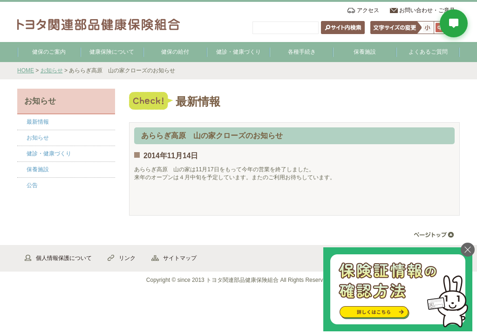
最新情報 (38, 122)
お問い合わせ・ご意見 (427, 10)
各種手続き (302, 52)
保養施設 (365, 52)
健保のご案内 (49, 52)
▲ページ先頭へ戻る (434, 235)
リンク (127, 258)
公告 (32, 185)
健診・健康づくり (238, 52)
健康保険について (111, 52)
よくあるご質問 (428, 52)
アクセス (368, 10)
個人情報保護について (64, 258)
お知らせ (52, 70)
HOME (25, 70)
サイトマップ (180, 258)
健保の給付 (175, 52)
